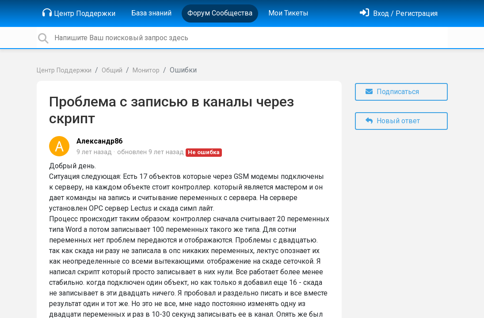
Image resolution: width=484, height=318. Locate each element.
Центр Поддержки (78, 13)
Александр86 (99, 141)
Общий (112, 70)
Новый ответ (393, 121)
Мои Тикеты (288, 13)
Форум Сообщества (219, 13)
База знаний (151, 13)
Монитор (146, 70)
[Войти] (398, 13)
